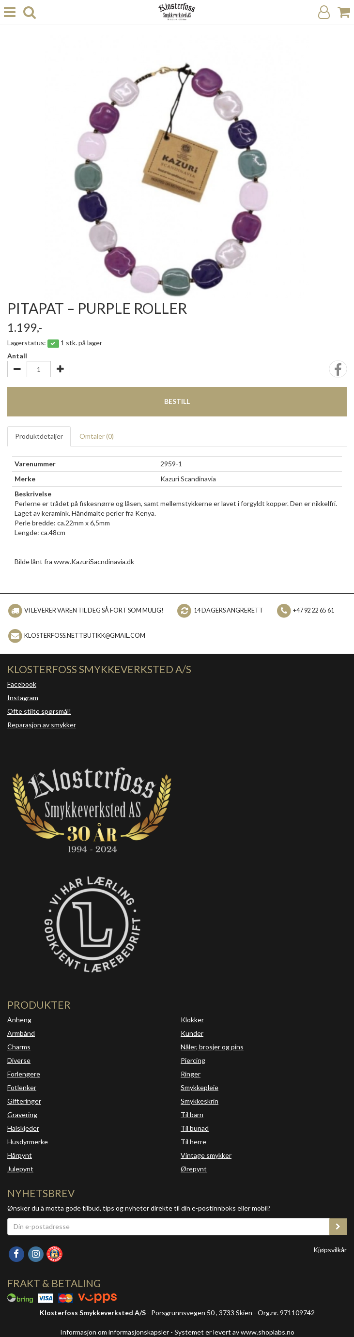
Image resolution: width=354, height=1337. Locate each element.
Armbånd (21, 1033)
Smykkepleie (199, 1087)
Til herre (193, 1141)
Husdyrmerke (27, 1141)
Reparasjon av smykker (41, 725)
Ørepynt (194, 1169)
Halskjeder (23, 1128)
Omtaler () (96, 436)
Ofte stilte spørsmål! (39, 711)
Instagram (22, 697)
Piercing (193, 1060)
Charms (19, 1047)
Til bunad (195, 1128)
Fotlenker (21, 1087)
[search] (29, 12)
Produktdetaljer (39, 436)
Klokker (192, 1019)
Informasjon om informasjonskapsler (114, 1332)
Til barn (192, 1114)
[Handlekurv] (344, 12)
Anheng (19, 1019)
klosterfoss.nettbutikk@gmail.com (84, 635)
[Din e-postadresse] (168, 1226)
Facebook (21, 684)
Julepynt (20, 1169)
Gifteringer (24, 1101)
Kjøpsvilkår (330, 1249)
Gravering (22, 1114)
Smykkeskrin (199, 1101)
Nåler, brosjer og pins (212, 1047)
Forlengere (23, 1074)
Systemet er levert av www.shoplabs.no (234, 1332)
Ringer (190, 1074)
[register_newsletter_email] (338, 1226)
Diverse (19, 1060)
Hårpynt (19, 1155)
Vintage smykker (206, 1155)
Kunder (192, 1033)
